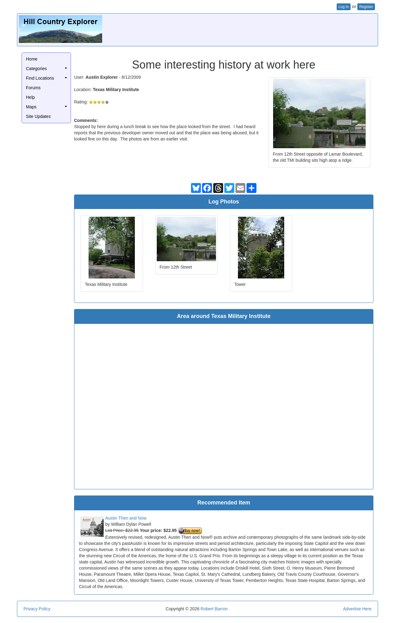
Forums (33, 87)
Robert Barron (214, 608)
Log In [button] (344, 7)
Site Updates (38, 116)
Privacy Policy (36, 608)
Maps (31, 106)
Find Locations (40, 78)
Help (30, 97)
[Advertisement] (264, 29)
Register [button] (366, 7)
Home (31, 58)
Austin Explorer (101, 77)
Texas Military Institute (116, 89)
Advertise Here (357, 608)
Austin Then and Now (126, 518)
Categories (36, 68)
